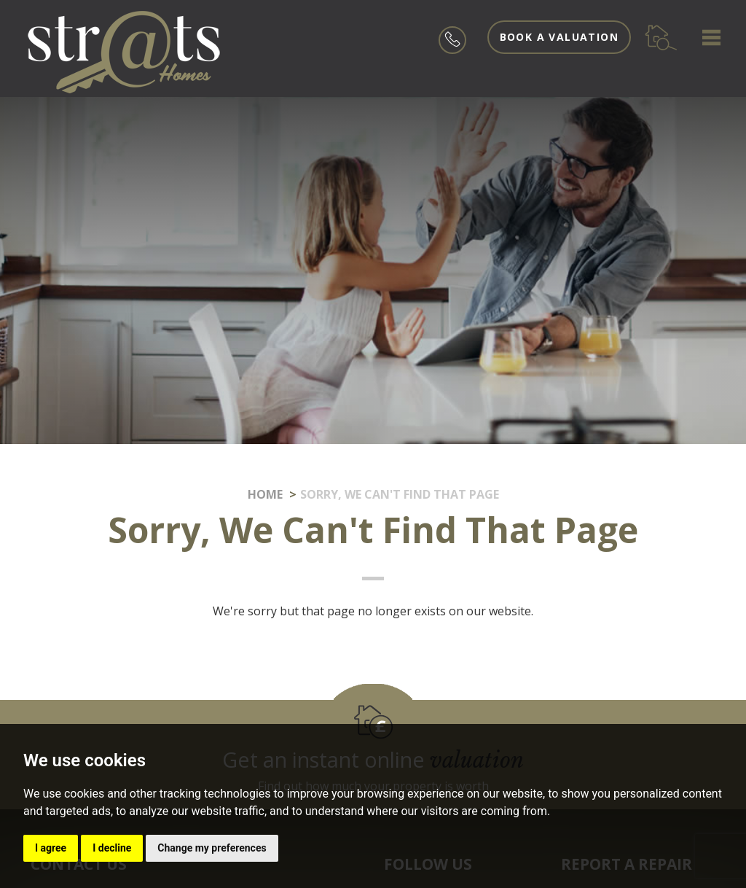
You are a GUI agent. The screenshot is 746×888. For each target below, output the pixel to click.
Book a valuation (559, 37)
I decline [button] (112, 848)
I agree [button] (50, 848)
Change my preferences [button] (211, 848)
